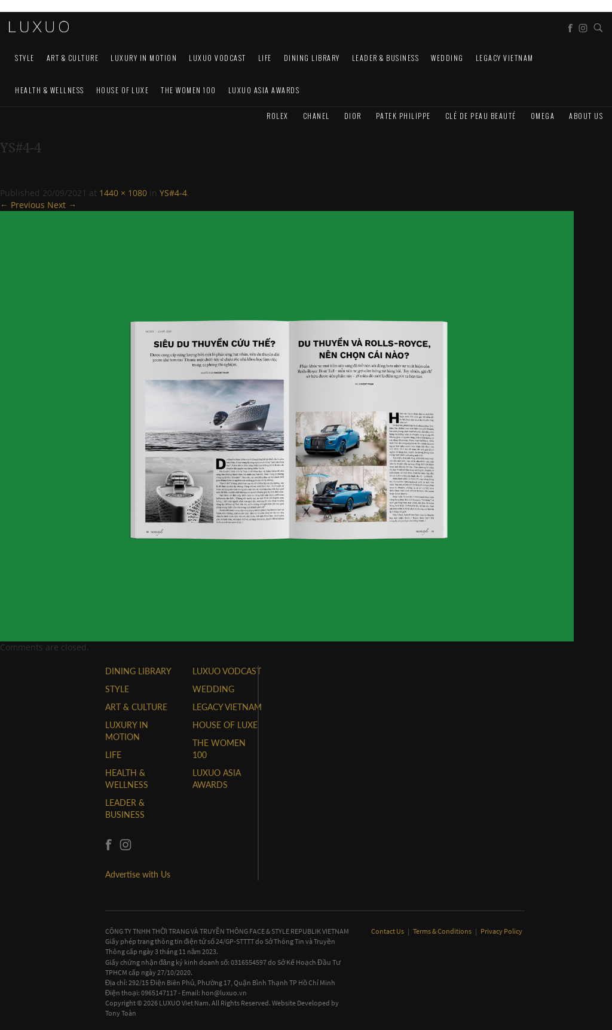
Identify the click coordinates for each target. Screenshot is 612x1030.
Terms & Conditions (443, 931)
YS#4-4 (173, 192)
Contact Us (388, 931)
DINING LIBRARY (312, 58)
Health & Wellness (49, 90)
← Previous (22, 204)
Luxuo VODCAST (217, 58)
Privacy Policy (501, 931)
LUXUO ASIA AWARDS (264, 90)
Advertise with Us (137, 874)
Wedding (447, 58)
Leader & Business (386, 58)
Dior (353, 116)
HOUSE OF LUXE (122, 90)
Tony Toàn (120, 1012)
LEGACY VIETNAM (505, 58)
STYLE (25, 58)
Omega (543, 116)
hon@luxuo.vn (224, 992)
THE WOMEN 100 (188, 90)
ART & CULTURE (73, 58)
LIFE (265, 58)
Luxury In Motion (144, 58)
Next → (61, 204)
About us (586, 116)
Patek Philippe (403, 116)
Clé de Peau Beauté (480, 116)
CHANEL (316, 116)
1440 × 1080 (123, 192)
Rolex (278, 116)
